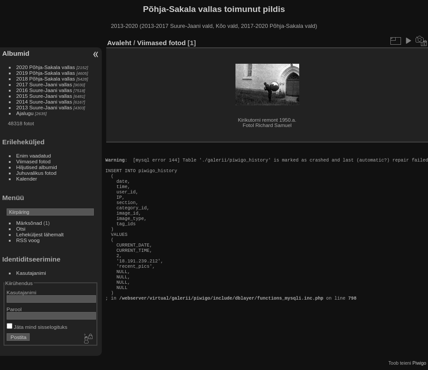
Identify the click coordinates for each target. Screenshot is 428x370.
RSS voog (28, 240)
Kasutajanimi (31, 273)
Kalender (26, 178)
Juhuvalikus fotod (36, 173)
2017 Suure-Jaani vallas (44, 84)
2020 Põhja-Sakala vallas (45, 67)
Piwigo (419, 363)
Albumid (15, 53)
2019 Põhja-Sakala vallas (45, 73)
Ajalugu (25, 113)
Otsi (21, 228)
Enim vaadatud (33, 155)
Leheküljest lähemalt (40, 234)
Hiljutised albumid (36, 167)
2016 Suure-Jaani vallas (44, 90)
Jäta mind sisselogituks (37, 327)
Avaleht (119, 42)
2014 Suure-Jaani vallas (44, 101)
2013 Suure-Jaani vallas (44, 107)
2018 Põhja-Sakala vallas (45, 78)
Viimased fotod (33, 161)
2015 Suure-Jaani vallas (44, 96)
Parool (14, 309)
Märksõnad (29, 223)
